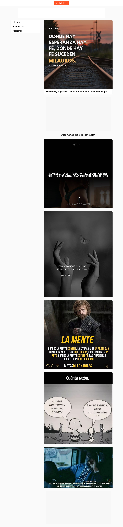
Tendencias (18, 26)
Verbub (61, 3)
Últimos (16, 22)
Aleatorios (17, 31)
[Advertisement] (61, 13)
